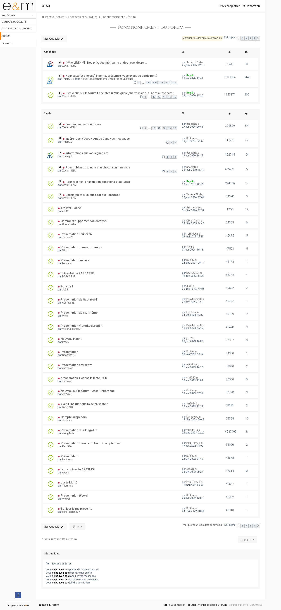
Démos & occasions (14, 21)
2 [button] (242, 38)
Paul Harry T (193, 442)
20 (174, 128)
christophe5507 (71, 511)
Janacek (67, 420)
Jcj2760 (66, 394)
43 (159, 97)
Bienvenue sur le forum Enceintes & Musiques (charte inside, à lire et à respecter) (120, 93)
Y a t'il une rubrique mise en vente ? (84, 404)
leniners (66, 263)
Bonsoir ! (67, 286)
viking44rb (68, 433)
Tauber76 (67, 237)
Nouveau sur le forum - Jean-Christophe (88, 391)
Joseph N (191, 123)
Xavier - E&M (69, 65)
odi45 (65, 211)
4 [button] (250, 38)
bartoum (67, 459)
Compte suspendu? (74, 417)
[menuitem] (45, 5)
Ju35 (65, 289)
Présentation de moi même (79, 312)
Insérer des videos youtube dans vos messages (98, 138)
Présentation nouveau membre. (82, 247)
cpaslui (66, 472)
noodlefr (191, 167)
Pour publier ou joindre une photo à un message (98, 167)
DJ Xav (190, 138)
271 (161, 82)
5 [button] (254, 38)
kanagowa (192, 416)
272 (167, 82)
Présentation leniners (75, 260)
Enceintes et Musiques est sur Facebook (93, 195)
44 (164, 97)
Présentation (69, 352)
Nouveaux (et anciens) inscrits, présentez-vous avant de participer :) (111, 75)
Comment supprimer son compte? (84, 221)
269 (148, 82)
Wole (65, 315)
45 (169, 97)
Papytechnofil (194, 299)
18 (164, 128)
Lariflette (191, 312)
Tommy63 (192, 233)
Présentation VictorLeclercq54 (81, 325)
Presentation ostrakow (76, 365)
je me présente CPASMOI (78, 469)
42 (154, 97)
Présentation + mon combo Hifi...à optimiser (91, 443)
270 (154, 82)
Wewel (66, 498)
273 (174, 82)
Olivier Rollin (69, 224)
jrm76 (65, 341)
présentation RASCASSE (77, 273)
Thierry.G (67, 78)
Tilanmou (67, 485)
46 (174, 97)
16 (154, 128)
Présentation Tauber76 (76, 234)
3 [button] (246, 38)
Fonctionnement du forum (151, 27)
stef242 (66, 381)
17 (159, 128)
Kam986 (67, 446)
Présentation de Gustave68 (79, 299)
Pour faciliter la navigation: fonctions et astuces (98, 182)
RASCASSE (68, 276)
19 (169, 128)
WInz (65, 250)
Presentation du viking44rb (79, 430)
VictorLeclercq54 (71, 328)
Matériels (8, 15)
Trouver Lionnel (71, 208)
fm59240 (67, 407)
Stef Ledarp (193, 207)
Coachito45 (68, 355)
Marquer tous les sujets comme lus (202, 38)
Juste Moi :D (69, 482)
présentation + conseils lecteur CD (84, 378)
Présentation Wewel (74, 495)
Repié (189, 75)
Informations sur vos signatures (87, 153)
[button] (258, 38)
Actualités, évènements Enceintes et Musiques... (108, 78)
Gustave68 (68, 302)
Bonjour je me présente (76, 508)
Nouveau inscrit (71, 338)
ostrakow (67, 368)
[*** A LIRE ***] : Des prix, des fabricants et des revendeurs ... (106, 62)
